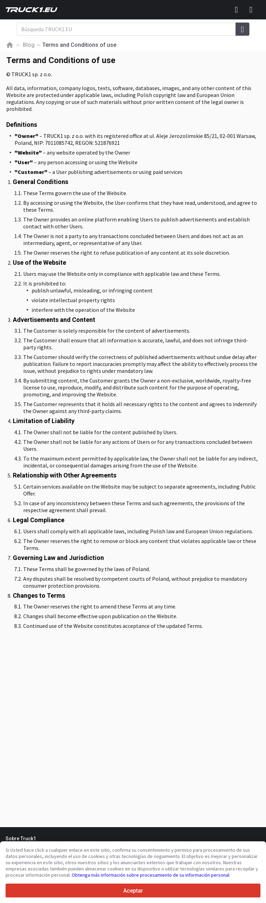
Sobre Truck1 (21, 838)
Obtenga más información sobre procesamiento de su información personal (150, 875)
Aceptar (133, 890)
